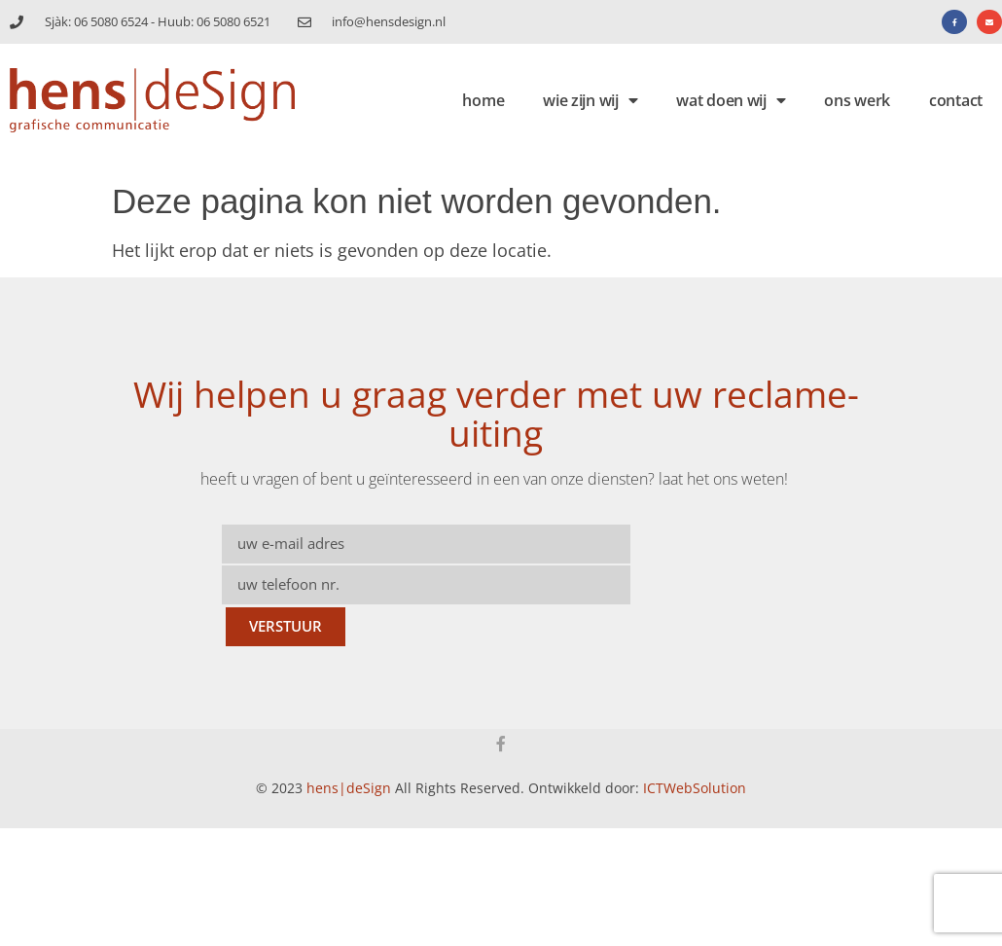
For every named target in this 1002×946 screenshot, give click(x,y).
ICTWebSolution (694, 788)
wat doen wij (730, 100)
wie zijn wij (590, 100)
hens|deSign (348, 788)
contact (956, 100)
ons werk (857, 100)
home (483, 100)
